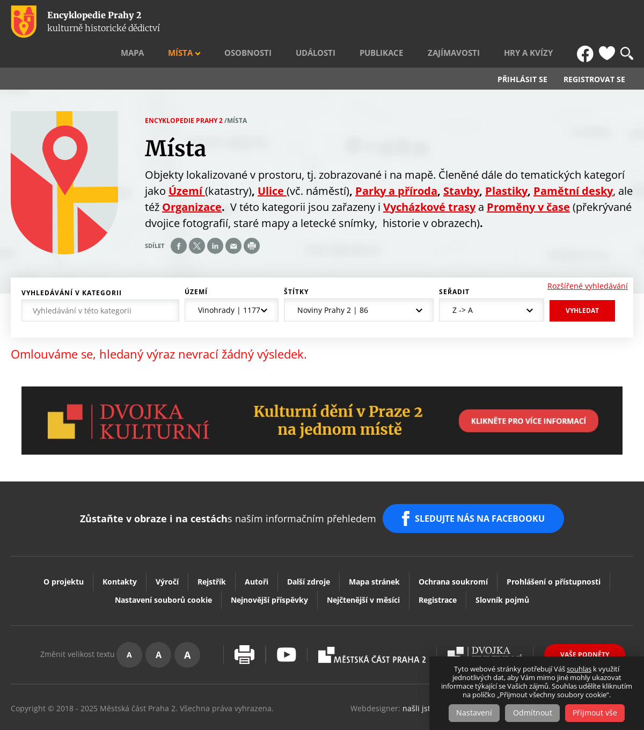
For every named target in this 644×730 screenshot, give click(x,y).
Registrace (438, 571)
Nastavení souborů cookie (163, 571)
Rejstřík (211, 553)
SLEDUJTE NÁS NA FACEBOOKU (482, 492)
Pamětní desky (573, 167)
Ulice (272, 167)
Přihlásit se (522, 57)
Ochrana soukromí (453, 553)
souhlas (579, 669)
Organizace (192, 184)
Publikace (414, 22)
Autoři (256, 553)
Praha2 (372, 626)
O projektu (63, 553)
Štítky (296, 269)
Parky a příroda (396, 167)
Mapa (204, 22)
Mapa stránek (374, 553)
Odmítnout (532, 713)
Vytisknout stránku (244, 626)
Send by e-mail (233, 223)
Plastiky (506, 167)
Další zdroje (308, 553)
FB (587, 22)
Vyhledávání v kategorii (71, 270)
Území (196, 269)
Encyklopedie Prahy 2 (184, 97)
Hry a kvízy (540, 22)
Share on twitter (197, 223)
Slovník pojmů (502, 571)
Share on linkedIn (215, 223)
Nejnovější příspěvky (269, 571)
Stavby (461, 167)
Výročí (167, 553)
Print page (252, 223)
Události (358, 22)
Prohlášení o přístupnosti (554, 553)
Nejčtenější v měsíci (363, 571)
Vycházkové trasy (429, 184)
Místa (243, 22)
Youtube (286, 626)
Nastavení (473, 713)
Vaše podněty (584, 625)
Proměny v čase (528, 184)
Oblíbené (607, 22)
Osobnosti (301, 22)
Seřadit (454, 269)
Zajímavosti (476, 22)
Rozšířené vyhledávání (587, 263)
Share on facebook (179, 223)
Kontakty (120, 553)
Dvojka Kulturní (485, 626)
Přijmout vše (597, 713)
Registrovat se (594, 57)
